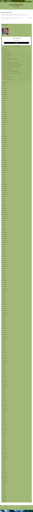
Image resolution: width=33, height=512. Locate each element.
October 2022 (4, 168)
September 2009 (4, 482)
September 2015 (4, 338)
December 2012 (4, 404)
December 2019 (4, 236)
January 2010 (4, 474)
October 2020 (4, 216)
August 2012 (4, 412)
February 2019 (4, 256)
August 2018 (4, 268)
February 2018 (4, 280)
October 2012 (4, 408)
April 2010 (3, 468)
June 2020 (3, 224)
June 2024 (3, 128)
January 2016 (4, 330)
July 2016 (3, 318)
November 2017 (4, 286)
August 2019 (4, 244)
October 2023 (4, 144)
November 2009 (4, 478)
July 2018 (3, 270)
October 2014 (4, 360)
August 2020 (4, 220)
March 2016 (4, 326)
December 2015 (4, 332)
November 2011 (4, 430)
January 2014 (4, 378)
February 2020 (4, 232)
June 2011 (3, 440)
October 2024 (4, 120)
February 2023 (4, 160)
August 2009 (4, 484)
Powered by (16, 46)
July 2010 (3, 462)
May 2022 (3, 178)
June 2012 (3, 416)
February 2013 (4, 400)
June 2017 (3, 296)
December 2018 (4, 260)
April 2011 (3, 444)
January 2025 (4, 114)
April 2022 (3, 180)
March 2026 (4, 86)
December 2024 (4, 116)
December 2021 (4, 188)
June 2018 (3, 272)
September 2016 (4, 314)
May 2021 (3, 202)
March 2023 (4, 158)
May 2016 (3, 322)
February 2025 (4, 112)
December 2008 (4, 500)
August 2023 (4, 148)
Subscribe (16, 42)
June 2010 (3, 464)
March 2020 (4, 230)
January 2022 (4, 186)
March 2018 (4, 278)
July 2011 (3, 438)
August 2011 (4, 436)
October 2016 (4, 312)
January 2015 (4, 354)
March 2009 (4, 494)
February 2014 (4, 376)
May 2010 (3, 466)
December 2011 (4, 428)
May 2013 (3, 394)
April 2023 (3, 156)
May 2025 (3, 106)
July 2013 (3, 390)
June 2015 (3, 344)
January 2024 (4, 138)
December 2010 (4, 452)
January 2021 (4, 210)
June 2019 (3, 248)
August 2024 (4, 124)
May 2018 (3, 274)
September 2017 (4, 290)
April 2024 (3, 132)
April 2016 (3, 324)
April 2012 (3, 420)
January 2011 (4, 450)
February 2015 (4, 352)
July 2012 (3, 414)
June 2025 (3, 104)
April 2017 (3, 300)
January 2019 (4, 258)
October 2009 (4, 480)
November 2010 (4, 454)
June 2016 (3, 320)
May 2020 (3, 226)
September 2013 (4, 386)
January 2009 (4, 498)
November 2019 (4, 238)
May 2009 (3, 490)
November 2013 (4, 382)
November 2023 (4, 142)
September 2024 (4, 122)
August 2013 (4, 388)
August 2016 (4, 316)
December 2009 (4, 476)
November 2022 (4, 166)
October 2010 (4, 456)
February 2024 (4, 136)
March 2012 (4, 422)
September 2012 (4, 410)
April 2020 (3, 228)
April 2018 (3, 276)
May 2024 (3, 130)
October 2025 (4, 96)
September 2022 (4, 170)
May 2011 (3, 442)
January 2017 (4, 306)
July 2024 (3, 126)
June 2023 (3, 152)
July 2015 (3, 342)
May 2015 (3, 346)
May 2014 (3, 370)
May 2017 (3, 298)
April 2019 (3, 252)
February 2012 (4, 424)
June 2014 (3, 368)
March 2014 (4, 374)
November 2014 (4, 358)
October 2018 (4, 264)
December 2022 (4, 164)
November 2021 (4, 190)
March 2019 (4, 254)
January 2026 (4, 90)
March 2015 (4, 350)
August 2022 (4, 172)
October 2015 (4, 336)
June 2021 (3, 200)
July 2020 (3, 222)
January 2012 (4, 426)
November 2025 (4, 94)
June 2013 (3, 392)
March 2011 (4, 446)
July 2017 (3, 294)
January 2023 (4, 162)
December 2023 (4, 140)
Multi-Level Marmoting (6, 12)
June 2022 (3, 176)
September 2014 (4, 362)
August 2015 (4, 340)
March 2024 (4, 134)
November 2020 (4, 214)
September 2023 (4, 146)
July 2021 (3, 198)
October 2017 (4, 288)
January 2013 (4, 402)
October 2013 (4, 384)
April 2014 (3, 372)
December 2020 (4, 212)
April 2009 (3, 492)
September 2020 (4, 218)
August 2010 (4, 460)
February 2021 (4, 208)
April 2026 (3, 84)
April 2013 (3, 396)
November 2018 (4, 262)
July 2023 (3, 150)
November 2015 (4, 334)
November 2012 (4, 406)
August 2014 (4, 364)
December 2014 (4, 356)
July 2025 (3, 102)
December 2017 (4, 284)
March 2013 (4, 398)
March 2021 (4, 206)
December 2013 (4, 380)
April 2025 (3, 108)
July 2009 (3, 486)
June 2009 (3, 488)
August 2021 (4, 196)
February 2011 (4, 448)
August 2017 (4, 292)
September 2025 (4, 98)
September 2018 (4, 266)
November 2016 (4, 310)
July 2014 (3, 366)
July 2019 (3, 246)
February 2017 (4, 304)
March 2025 (4, 110)
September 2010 (4, 458)
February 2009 (4, 496)
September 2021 (4, 194)
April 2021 (3, 204)
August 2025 (4, 100)
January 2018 (4, 282)
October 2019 (4, 240)
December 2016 (4, 308)
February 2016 (4, 328)
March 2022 (4, 182)
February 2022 (4, 184)
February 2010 (4, 472)
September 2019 (4, 242)
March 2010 (4, 470)
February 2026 (4, 88)
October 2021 (4, 192)
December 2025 (4, 92)
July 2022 (3, 174)
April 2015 (3, 348)
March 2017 (4, 302)
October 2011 (4, 432)
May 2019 (3, 250)
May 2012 (3, 418)
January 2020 (4, 234)
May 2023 (3, 154)
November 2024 (4, 118)
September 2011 (4, 434)
